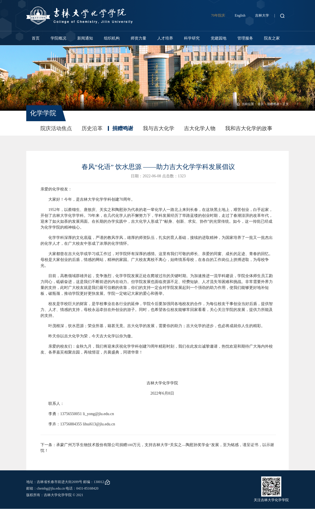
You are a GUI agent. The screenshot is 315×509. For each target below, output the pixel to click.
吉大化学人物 (199, 128)
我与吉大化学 (158, 128)
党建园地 (218, 38)
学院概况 (58, 38)
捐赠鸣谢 (273, 104)
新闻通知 (85, 38)
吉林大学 (262, 15)
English (240, 15)
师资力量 (138, 38)
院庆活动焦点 (56, 128)
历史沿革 (92, 128)
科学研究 (192, 38)
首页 (36, 38)
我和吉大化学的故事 (248, 128)
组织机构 (112, 38)
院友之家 (272, 38)
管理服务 (245, 38)
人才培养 (165, 38)
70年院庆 (218, 15)
